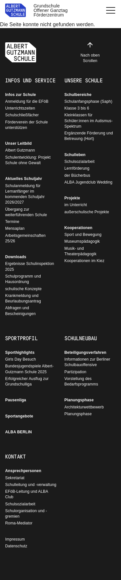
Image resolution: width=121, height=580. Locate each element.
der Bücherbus (77, 175)
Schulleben (75, 155)
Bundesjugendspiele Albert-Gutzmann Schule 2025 (29, 369)
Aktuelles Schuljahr (23, 178)
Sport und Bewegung (83, 234)
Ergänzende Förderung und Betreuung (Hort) (89, 136)
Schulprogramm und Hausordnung (23, 279)
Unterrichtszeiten (20, 108)
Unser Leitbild (18, 143)
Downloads (15, 257)
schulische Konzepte (23, 289)
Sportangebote (19, 416)
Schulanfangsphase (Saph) (89, 101)
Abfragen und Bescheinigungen (20, 311)
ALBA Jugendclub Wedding (89, 182)
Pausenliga (15, 400)
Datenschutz (16, 546)
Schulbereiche (78, 94)
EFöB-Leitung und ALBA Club (26, 494)
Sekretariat (15, 478)
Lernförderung (77, 168)
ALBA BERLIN (18, 432)
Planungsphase (79, 400)
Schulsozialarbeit (80, 161)
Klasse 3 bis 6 (77, 108)
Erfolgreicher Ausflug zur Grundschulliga (27, 381)
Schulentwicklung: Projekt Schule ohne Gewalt (28, 160)
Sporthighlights (20, 352)
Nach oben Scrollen (90, 52)
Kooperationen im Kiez (85, 260)
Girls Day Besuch (20, 359)
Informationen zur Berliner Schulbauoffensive (87, 362)
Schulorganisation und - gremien (26, 514)
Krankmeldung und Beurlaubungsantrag (23, 298)
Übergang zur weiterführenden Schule (26, 212)
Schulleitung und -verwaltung (30, 484)
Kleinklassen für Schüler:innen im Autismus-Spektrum (89, 121)
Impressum (15, 539)
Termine (12, 221)
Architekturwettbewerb (84, 407)
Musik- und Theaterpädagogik (80, 251)
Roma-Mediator (19, 523)
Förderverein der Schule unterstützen (26, 125)
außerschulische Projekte (87, 212)
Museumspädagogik (82, 241)
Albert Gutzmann (20, 150)
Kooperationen (79, 228)
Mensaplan (15, 228)
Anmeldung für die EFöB (26, 101)
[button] (110, 10)
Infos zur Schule (20, 94)
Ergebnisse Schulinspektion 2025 (29, 266)
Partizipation (75, 372)
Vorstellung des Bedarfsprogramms (81, 381)
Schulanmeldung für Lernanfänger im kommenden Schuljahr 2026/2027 (25, 194)
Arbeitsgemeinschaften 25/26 (25, 238)
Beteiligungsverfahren (85, 352)
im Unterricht (76, 205)
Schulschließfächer (22, 115)
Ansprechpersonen (23, 471)
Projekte (72, 198)
